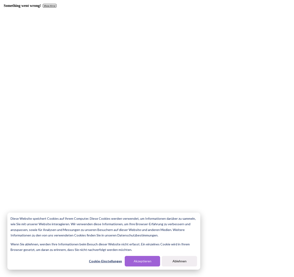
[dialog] (103, 241)
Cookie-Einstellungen (105, 261)
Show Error (50, 6)
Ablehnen (179, 261)
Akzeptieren (142, 261)
